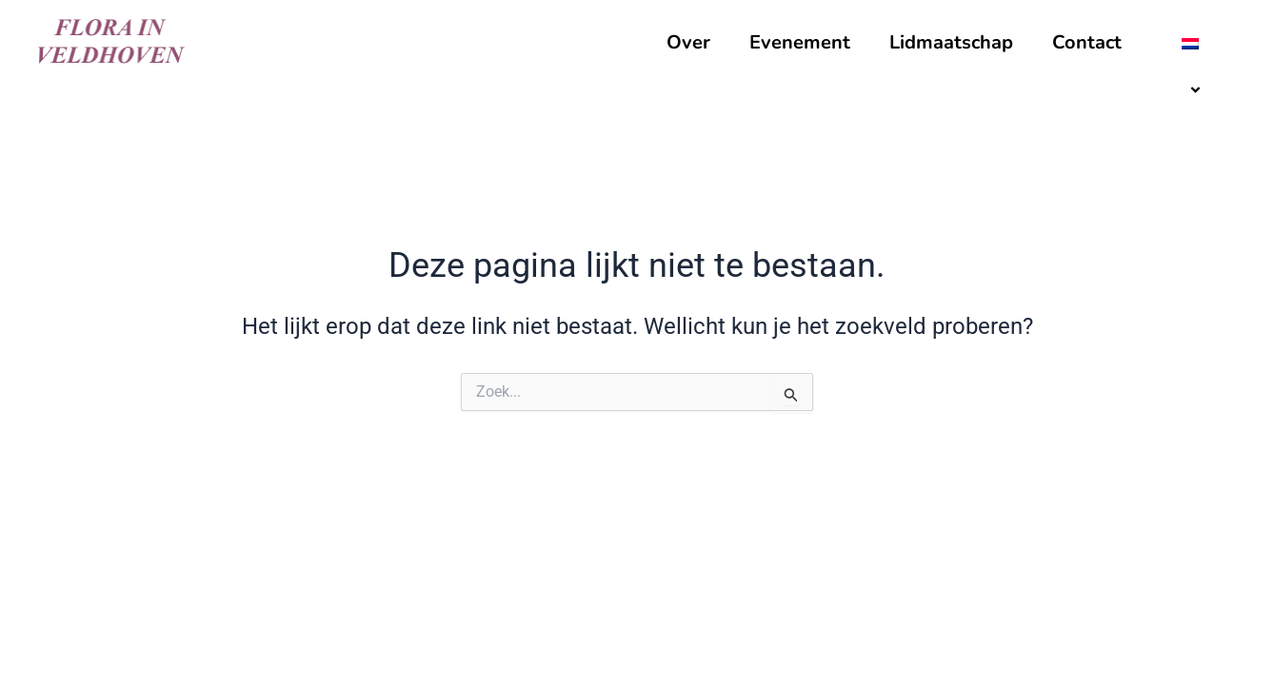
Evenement (799, 42)
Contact (1087, 42)
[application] (1216, 43)
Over (688, 42)
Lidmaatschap (951, 42)
